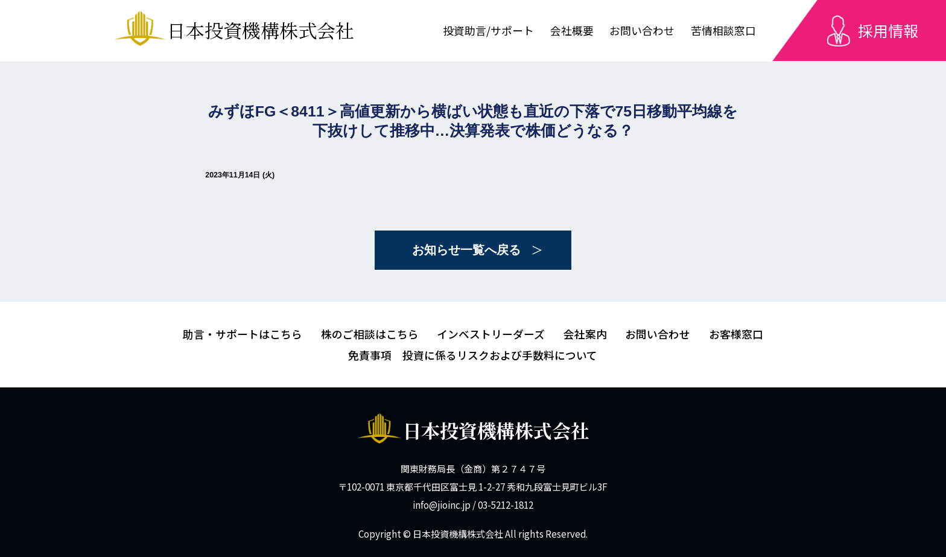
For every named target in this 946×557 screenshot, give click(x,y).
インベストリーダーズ (491, 334)
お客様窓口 (736, 334)
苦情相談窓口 (723, 30)
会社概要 (572, 30)
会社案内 (585, 334)
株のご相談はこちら (370, 334)
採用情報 (888, 30)
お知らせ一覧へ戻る (466, 249)
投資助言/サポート (488, 30)
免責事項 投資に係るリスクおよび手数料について (472, 355)
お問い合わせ (642, 30)
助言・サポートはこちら (242, 334)
